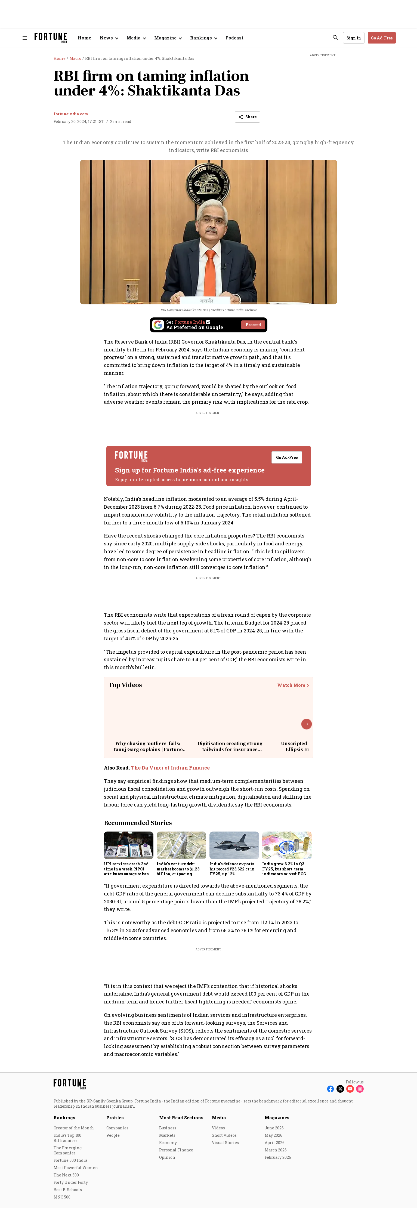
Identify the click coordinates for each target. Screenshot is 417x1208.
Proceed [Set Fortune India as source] (253, 324)
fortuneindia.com (71, 113)
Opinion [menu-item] (167, 1157)
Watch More (291, 685)
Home (84, 38)
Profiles (115, 1117)
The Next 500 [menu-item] (66, 1175)
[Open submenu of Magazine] (167, 37)
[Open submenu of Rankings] (203, 37)
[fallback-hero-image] (128, 845)
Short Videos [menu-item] (224, 1135)
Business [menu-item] (167, 1127)
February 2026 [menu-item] (278, 1157)
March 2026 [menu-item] (276, 1150)
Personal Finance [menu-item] (176, 1150)
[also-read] (208, 768)
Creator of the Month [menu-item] (74, 1127)
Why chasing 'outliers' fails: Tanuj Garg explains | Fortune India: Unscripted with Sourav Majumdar (148, 752)
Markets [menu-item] (167, 1135)
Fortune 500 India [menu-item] (70, 1160)
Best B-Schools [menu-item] (68, 1189)
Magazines (277, 1117)
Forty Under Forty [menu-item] (71, 1182)
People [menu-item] (113, 1135)
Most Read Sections (181, 1117)
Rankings (64, 1117)
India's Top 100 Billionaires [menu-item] (67, 1138)
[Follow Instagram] (360, 1089)
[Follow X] (340, 1089)
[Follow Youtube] (350, 1089)
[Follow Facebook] (330, 1089)
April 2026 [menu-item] (275, 1142)
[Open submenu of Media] (136, 37)
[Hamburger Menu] (24, 38)
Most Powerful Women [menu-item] (76, 1167)
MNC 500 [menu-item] (62, 1197)
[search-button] (335, 37)
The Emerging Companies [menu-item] (68, 1150)
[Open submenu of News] (109, 37)
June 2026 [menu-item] (274, 1127)
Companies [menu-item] (117, 1127)
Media (219, 1117)
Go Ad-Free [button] (382, 38)
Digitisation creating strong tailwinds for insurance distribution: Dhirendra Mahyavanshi (229, 752)
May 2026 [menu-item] (273, 1135)
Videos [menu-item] (218, 1127)
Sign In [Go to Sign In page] (354, 38)
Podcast (234, 38)
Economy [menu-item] (168, 1142)
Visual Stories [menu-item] (225, 1142)
